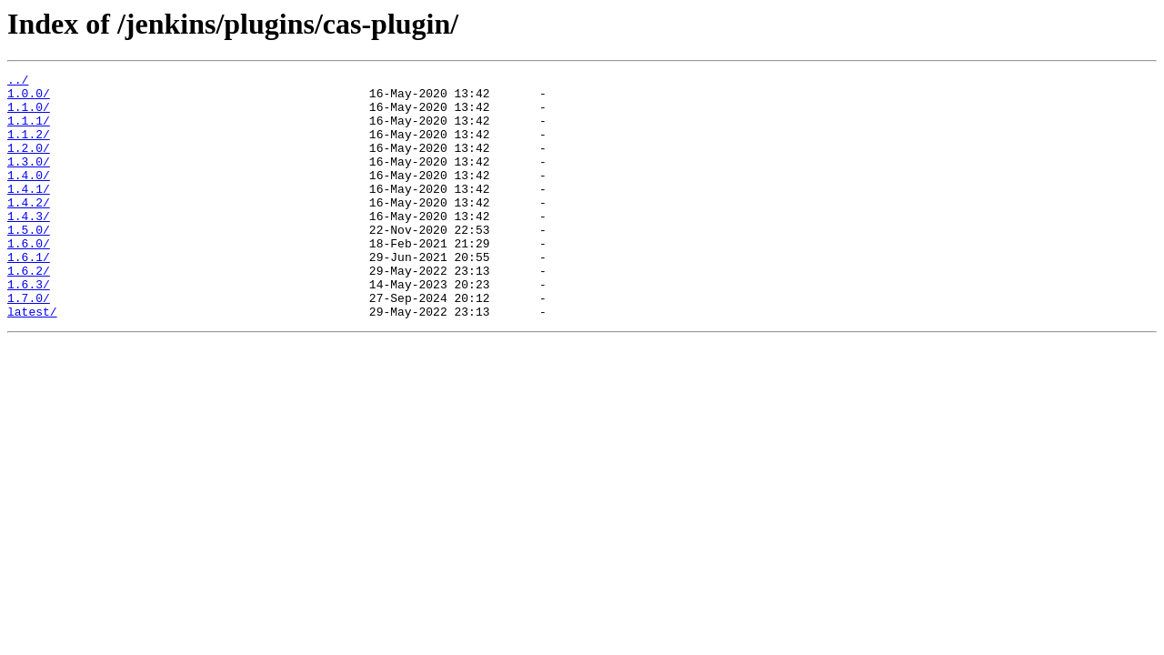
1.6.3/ (28, 327)
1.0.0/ (28, 98)
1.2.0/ (28, 164)
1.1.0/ (28, 114)
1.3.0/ (28, 180)
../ (17, 82)
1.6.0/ (28, 278)
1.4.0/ (28, 196)
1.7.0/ (28, 344)
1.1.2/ (28, 147)
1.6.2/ (28, 311)
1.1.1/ (28, 131)
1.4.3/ (28, 245)
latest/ (32, 360)
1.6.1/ (28, 295)
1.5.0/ (28, 262)
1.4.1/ (28, 213)
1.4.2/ (28, 229)
